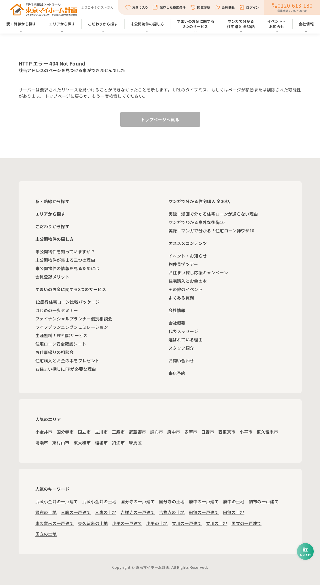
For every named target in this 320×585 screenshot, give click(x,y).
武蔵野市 (137, 432)
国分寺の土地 (172, 501)
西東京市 (226, 432)
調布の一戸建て (264, 501)
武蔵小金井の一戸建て (56, 501)
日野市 (207, 432)
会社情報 (306, 23)
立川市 (101, 432)
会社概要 (177, 323)
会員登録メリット (52, 277)
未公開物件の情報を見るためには (67, 268)
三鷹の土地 (105, 512)
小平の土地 (157, 523)
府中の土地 (234, 501)
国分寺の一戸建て (138, 501)
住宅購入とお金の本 (188, 281)
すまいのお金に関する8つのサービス (195, 24)
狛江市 (118, 442)
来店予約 (177, 373)
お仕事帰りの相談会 (54, 352)
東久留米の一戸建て (54, 523)
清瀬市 (41, 442)
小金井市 (43, 432)
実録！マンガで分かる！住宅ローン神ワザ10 (211, 230)
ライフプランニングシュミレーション (71, 327)
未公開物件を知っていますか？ (65, 251)
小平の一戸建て (127, 523)
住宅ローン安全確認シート (60, 344)
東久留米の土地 (93, 523)
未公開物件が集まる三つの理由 (65, 260)
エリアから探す (62, 23)
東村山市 (60, 442)
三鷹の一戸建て (76, 512)
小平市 (246, 432)
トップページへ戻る (160, 119)
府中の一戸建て (204, 501)
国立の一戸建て (246, 523)
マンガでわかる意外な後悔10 (197, 222)
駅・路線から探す (21, 23)
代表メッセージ (183, 331)
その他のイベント (186, 289)
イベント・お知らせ (276, 24)
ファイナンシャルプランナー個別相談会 (73, 318)
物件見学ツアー (183, 264)
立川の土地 (216, 523)
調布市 (156, 432)
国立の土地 (46, 534)
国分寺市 (65, 432)
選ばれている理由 (186, 339)
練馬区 (135, 442)
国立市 (84, 432)
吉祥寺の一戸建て (138, 512)
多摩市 (190, 432)
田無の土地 (234, 512)
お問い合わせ (181, 360)
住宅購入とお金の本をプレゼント (67, 360)
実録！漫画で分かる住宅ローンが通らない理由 (213, 214)
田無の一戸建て (204, 512)
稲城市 (101, 442)
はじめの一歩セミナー (56, 310)
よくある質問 (181, 297)
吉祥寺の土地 (172, 512)
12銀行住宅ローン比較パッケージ (67, 302)
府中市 (173, 432)
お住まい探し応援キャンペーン (198, 272)
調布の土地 (46, 512)
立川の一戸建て (187, 523)
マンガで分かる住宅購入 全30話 (241, 24)
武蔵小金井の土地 (99, 501)
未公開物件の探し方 (147, 23)
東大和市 (82, 442)
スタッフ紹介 (181, 348)
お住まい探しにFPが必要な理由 (65, 369)
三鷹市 (118, 432)
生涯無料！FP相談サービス (61, 335)
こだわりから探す (103, 23)
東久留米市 (267, 432)
